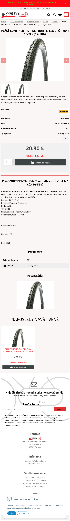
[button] (48, 14)
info (43, 402)
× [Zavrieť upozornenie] (66, 3)
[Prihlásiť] (54, 14)
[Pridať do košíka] (40, 162)
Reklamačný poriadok (35, 486)
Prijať (12, 513)
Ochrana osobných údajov (35, 480)
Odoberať (60, 409)
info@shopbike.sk (38, 461)
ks (10, 162)
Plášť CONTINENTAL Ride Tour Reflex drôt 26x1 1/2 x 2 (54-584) (18, 350)
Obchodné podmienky (35, 477)
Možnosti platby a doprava (35, 483)
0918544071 (36, 463)
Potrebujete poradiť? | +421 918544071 (35, 8)
